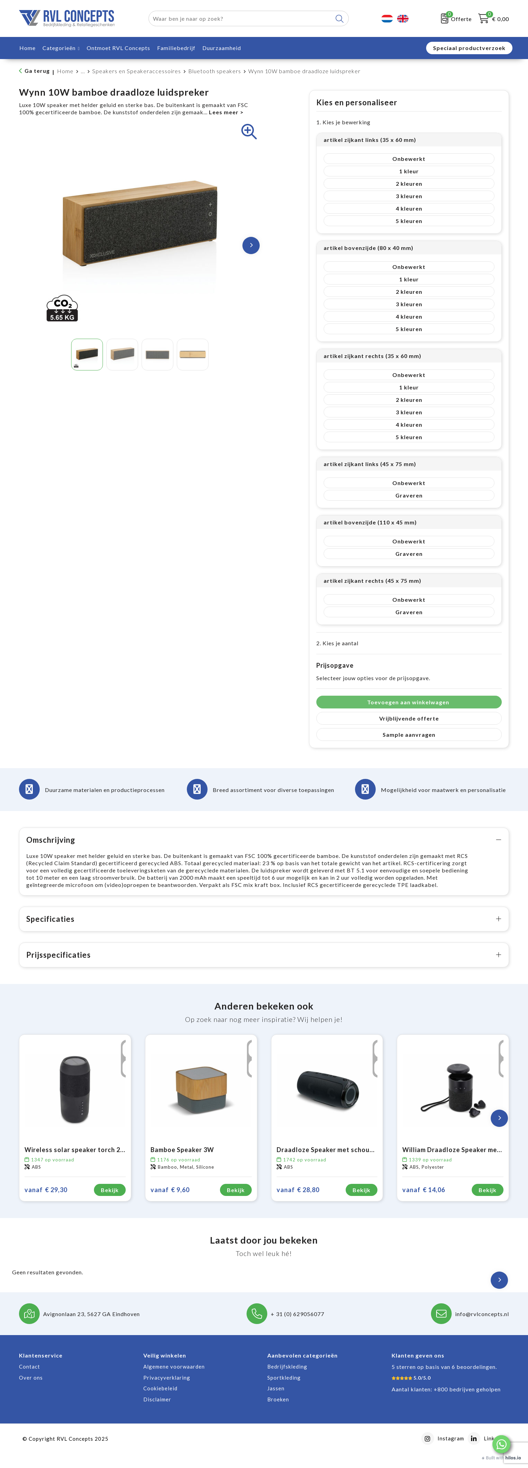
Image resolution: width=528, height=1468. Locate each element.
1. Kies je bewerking (343, 122)
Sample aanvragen (409, 734)
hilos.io (513, 1457)
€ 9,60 (170, 1204)
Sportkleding (284, 1392)
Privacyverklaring (166, 1392)
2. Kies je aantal (337, 643)
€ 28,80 (298, 1204)
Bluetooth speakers (214, 71)
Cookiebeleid (160, 1403)
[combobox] (241, 18)
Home (65, 71)
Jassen (276, 1403)
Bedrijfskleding (287, 1381)
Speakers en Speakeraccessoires (136, 71)
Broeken (278, 1414)
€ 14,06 (423, 1204)
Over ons (31, 1392)
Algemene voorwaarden (174, 1381)
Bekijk (110, 1204)
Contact (29, 1381)
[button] (501, 1444)
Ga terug (37, 70)
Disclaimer (157, 1414)
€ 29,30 (46, 1204)
